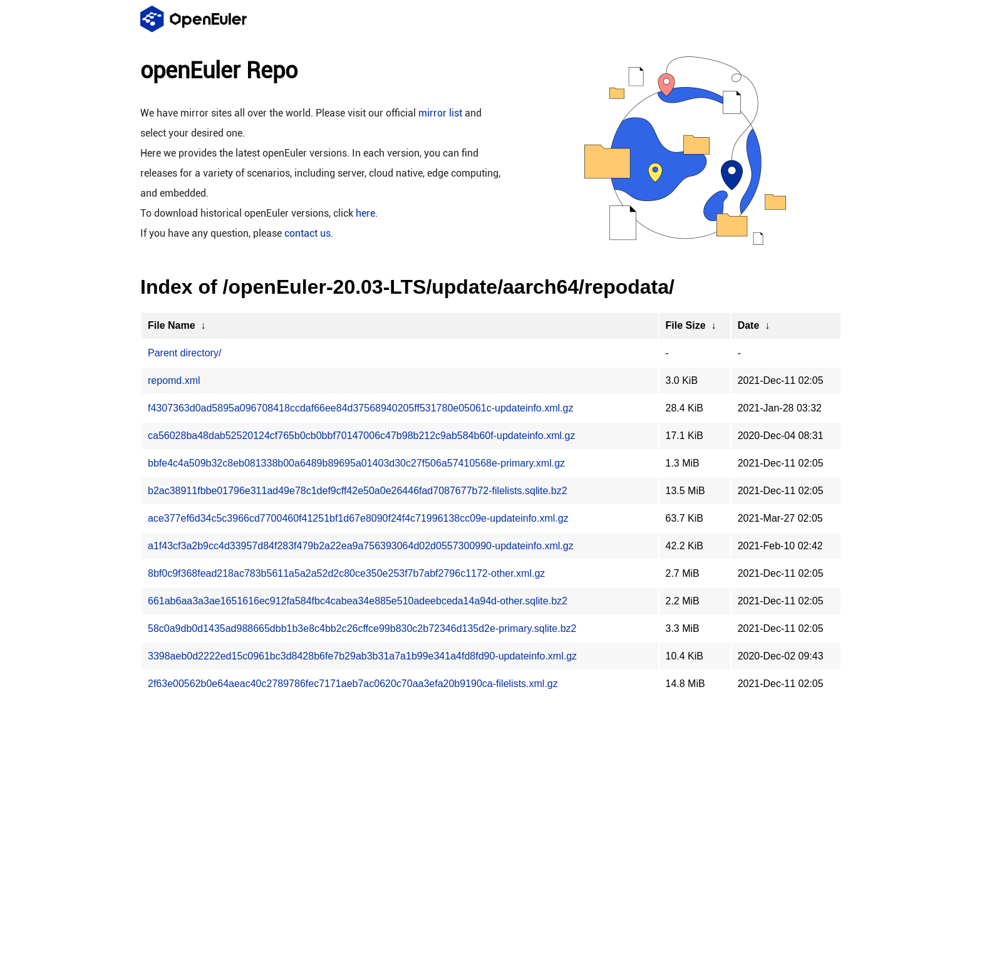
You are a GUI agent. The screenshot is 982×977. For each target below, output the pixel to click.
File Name (171, 325)
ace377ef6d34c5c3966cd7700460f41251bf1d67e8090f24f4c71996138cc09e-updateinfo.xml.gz (358, 518)
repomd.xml (174, 380)
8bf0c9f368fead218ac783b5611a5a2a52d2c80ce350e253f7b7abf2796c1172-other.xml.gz (346, 573)
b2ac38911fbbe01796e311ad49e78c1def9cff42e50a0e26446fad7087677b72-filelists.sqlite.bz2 (357, 490)
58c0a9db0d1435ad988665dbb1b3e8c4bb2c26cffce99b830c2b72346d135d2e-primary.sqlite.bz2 (362, 628)
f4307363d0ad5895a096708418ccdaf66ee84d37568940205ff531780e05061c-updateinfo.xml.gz (360, 408)
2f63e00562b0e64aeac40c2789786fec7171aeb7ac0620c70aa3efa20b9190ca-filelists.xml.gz (353, 683)
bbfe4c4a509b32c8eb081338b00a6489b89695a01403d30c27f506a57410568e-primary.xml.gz (356, 463)
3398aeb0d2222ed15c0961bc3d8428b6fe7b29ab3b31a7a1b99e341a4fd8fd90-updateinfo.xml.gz (362, 656)
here (365, 213)
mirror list (440, 113)
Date (749, 325)
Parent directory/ (184, 353)
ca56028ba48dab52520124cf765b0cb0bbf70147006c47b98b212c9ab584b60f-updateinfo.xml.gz (361, 435)
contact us (307, 233)
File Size (686, 325)
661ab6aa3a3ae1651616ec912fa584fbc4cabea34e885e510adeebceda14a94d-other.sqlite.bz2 (357, 601)
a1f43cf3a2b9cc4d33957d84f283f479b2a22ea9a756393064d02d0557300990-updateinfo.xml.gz (361, 545)
